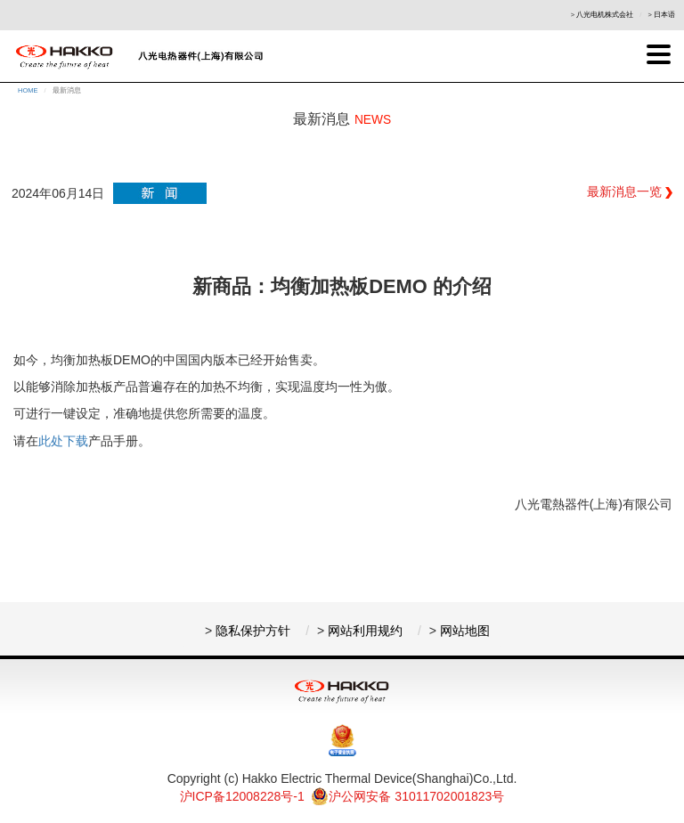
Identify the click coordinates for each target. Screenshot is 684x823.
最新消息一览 (629, 191)
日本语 (664, 15)
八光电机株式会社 (604, 15)
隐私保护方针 (253, 630)
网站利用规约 (365, 630)
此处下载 (63, 441)
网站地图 (465, 630)
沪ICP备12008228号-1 (242, 796)
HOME (28, 90)
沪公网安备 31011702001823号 (407, 796)
